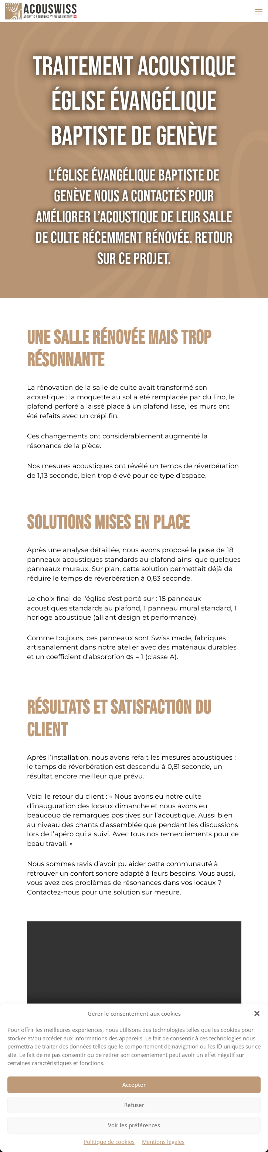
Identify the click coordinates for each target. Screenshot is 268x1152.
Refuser (134, 1105)
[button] (257, 1013)
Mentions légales (163, 1141)
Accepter (134, 1084)
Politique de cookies (109, 1141)
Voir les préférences (134, 1125)
